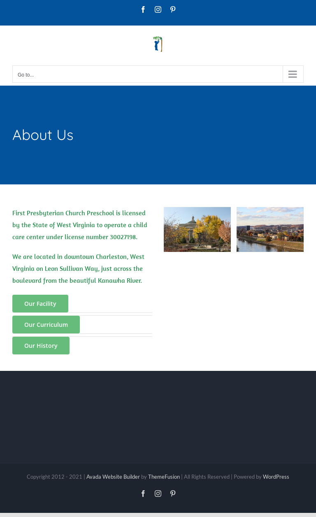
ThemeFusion (164, 476)
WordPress (276, 476)
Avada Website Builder (113, 476)
